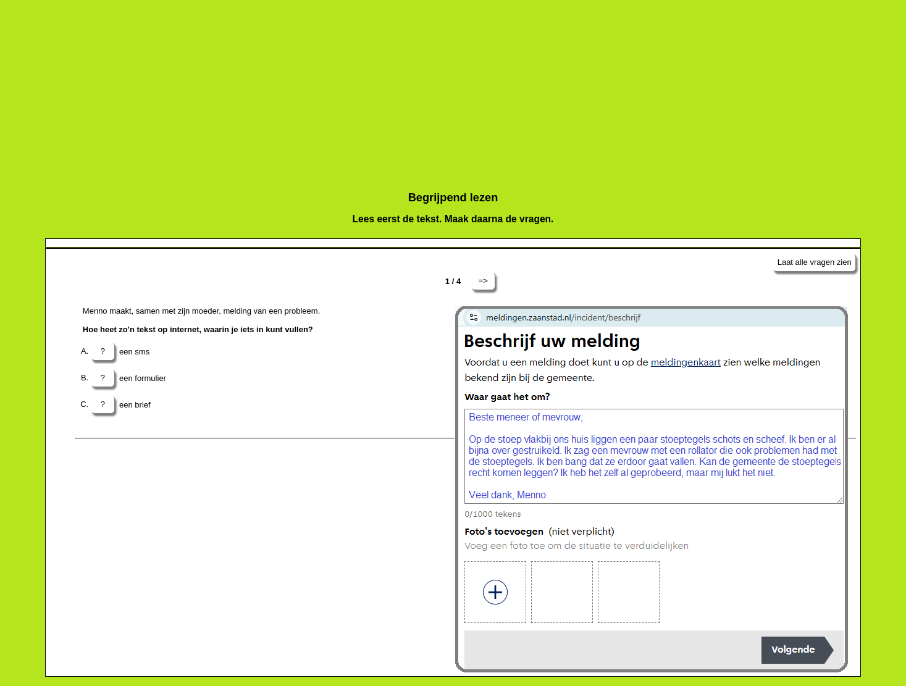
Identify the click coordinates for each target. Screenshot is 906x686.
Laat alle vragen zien (815, 262)
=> (483, 280)
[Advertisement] (415, 91)
